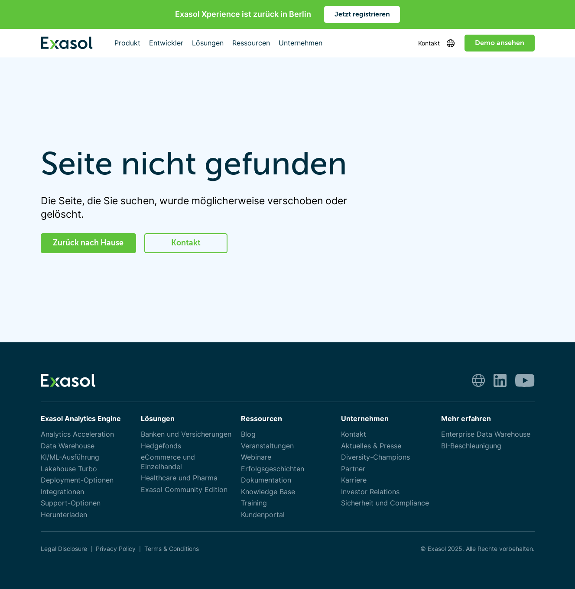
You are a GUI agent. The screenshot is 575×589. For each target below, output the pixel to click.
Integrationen (62, 492)
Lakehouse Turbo (69, 469)
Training (254, 503)
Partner (353, 469)
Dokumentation (266, 480)
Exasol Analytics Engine (81, 419)
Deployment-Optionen (77, 480)
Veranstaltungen (267, 446)
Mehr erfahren (466, 419)
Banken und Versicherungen (186, 434)
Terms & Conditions (171, 548)
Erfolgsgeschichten (272, 469)
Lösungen (158, 419)
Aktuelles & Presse (371, 446)
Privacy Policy (116, 548)
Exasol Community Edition (184, 490)
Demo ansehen (499, 43)
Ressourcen (261, 419)
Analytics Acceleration (77, 434)
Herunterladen (64, 515)
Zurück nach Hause (88, 242)
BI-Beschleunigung (471, 446)
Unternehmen (365, 419)
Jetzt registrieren (362, 14)
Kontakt (429, 43)
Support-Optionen (71, 503)
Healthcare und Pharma (179, 478)
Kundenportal (263, 515)
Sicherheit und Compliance (385, 503)
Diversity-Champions (375, 457)
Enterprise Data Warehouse (485, 434)
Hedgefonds (161, 446)
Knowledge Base (268, 492)
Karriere (354, 480)
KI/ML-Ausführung (70, 457)
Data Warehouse (67, 446)
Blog (248, 434)
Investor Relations (370, 492)
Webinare (256, 457)
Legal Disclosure (64, 548)
